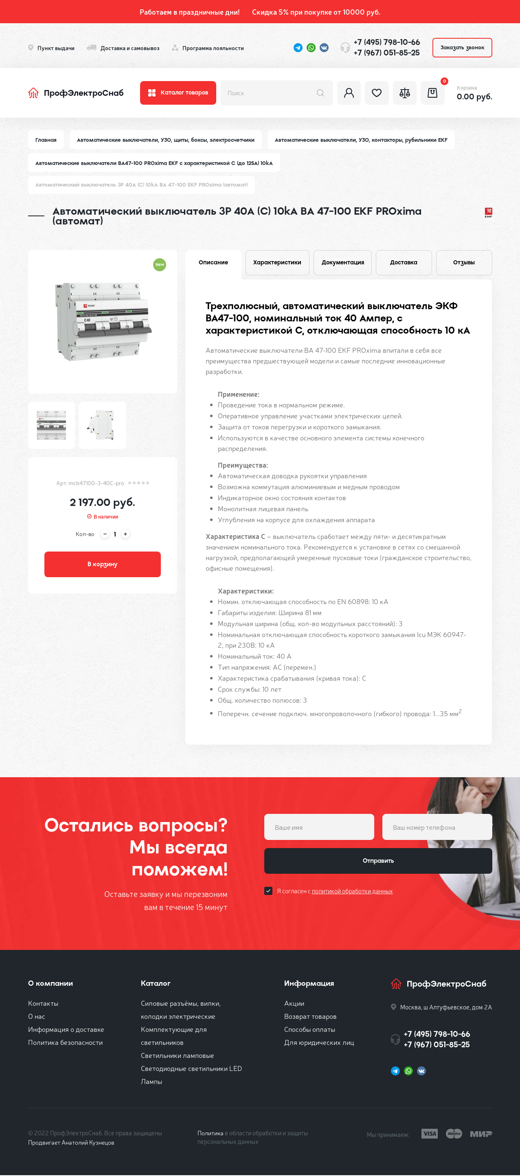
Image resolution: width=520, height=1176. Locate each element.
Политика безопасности (65, 1042)
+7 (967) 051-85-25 (387, 52)
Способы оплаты (309, 1029)
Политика (210, 1133)
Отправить (378, 862)
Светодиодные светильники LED (191, 1068)
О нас (36, 1016)
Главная (46, 140)
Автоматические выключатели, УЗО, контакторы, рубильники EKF (361, 140)
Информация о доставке (66, 1029)
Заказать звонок (462, 47)
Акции (294, 1003)
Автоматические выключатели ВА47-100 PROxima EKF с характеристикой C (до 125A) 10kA (154, 163)
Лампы (151, 1081)
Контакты (43, 1003)
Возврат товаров (310, 1016)
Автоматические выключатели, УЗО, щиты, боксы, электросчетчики (166, 140)
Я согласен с (335, 892)
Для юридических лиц (319, 1042)
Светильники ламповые (177, 1055)
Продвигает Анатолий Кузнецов (72, 1143)
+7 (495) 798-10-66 (387, 42)
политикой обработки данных (352, 892)
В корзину (103, 565)
